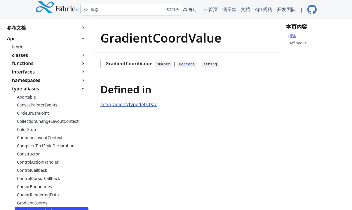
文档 (245, 9)
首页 (213, 9)
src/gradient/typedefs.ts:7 (128, 104)
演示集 (229, 9)
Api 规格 (263, 9)
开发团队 (286, 9)
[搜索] (131, 9)
